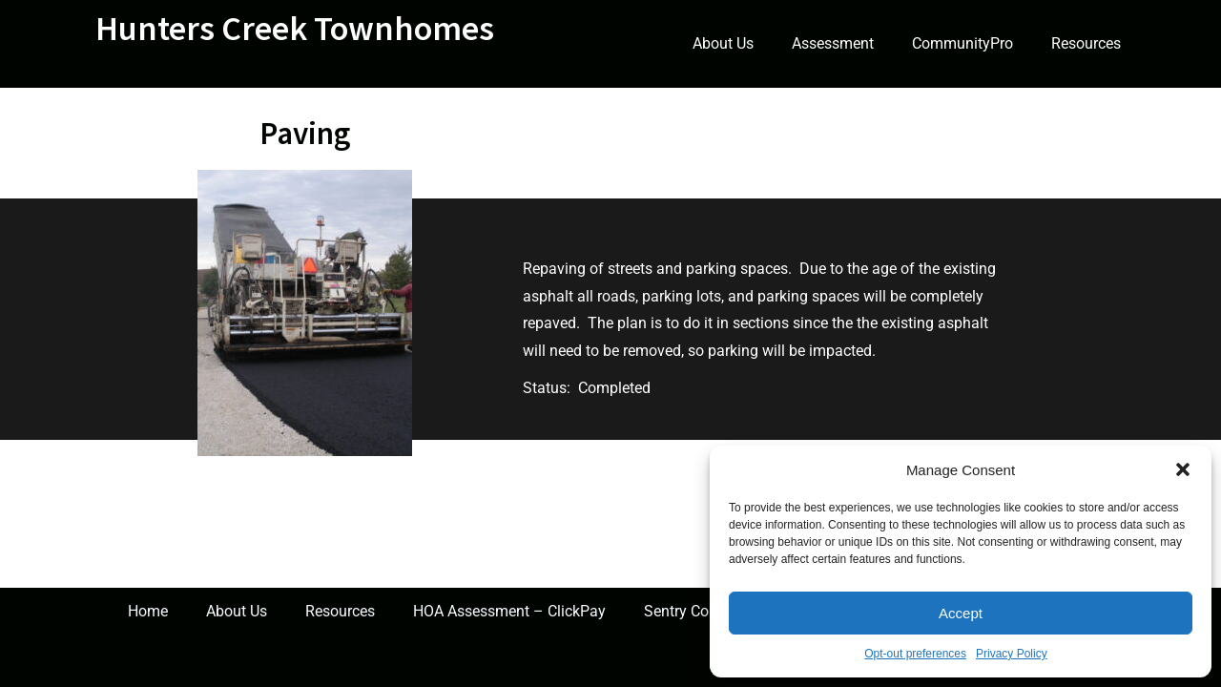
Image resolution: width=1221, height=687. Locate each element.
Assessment (833, 43)
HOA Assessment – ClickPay (509, 611)
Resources (1086, 43)
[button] (1182, 469)
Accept (961, 613)
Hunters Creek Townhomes (294, 29)
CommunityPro (962, 43)
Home (148, 611)
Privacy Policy (1011, 653)
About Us (723, 43)
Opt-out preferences (915, 653)
